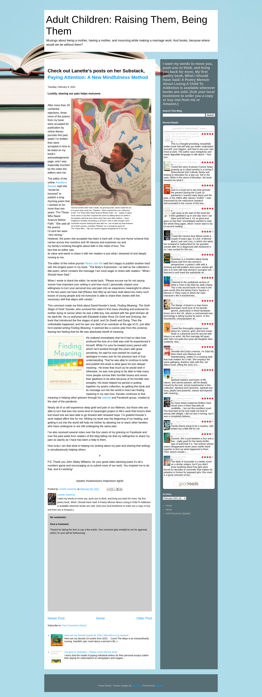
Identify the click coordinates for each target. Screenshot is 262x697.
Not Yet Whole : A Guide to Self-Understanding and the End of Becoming (185, 137)
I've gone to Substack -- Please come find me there (90, 652)
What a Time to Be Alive (183, 277)
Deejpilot (136, 685)
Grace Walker (178, 303)
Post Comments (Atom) (74, 625)
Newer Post (56, 618)
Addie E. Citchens (179, 257)
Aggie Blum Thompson (181, 401)
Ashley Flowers (178, 436)
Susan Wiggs (178, 459)
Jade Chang (177, 280)
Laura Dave (177, 424)
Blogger (159, 685)
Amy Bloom (177, 234)
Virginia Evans (178, 211)
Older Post (144, 618)
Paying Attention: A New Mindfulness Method (98, 77)
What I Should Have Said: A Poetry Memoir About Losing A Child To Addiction (186, 82)
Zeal (173, 185)
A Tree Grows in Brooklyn (184, 162)
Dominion (176, 254)
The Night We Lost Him (183, 421)
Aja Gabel (176, 326)
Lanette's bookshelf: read (189, 128)
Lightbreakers (178, 324)
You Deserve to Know (182, 398)
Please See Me (94, 263)
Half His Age (177, 347)
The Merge (176, 300)
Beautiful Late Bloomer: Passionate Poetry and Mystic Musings (183, 373)
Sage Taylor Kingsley (181, 378)
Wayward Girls (178, 457)
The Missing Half (179, 434)
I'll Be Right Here (179, 231)
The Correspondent (181, 208)
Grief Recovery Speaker (178, 513)
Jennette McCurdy (180, 349)
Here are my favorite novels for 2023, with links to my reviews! (96, 635)
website (106, 397)
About (169, 509)
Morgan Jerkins (178, 188)
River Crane (177, 141)
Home (100, 618)
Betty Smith (177, 165)
